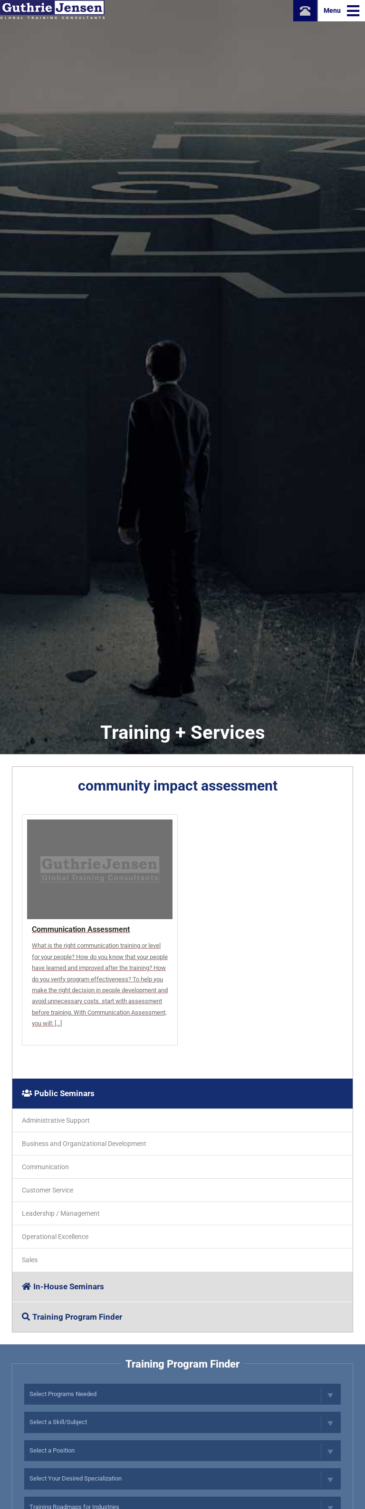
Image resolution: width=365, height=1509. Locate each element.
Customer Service (47, 1190)
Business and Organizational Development (84, 1143)
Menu (341, 11)
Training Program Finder (72, 1317)
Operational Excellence (55, 1236)
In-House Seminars (63, 1286)
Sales (30, 1260)
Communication (45, 1167)
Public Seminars (58, 1093)
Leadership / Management (61, 1213)
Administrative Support (56, 1120)
